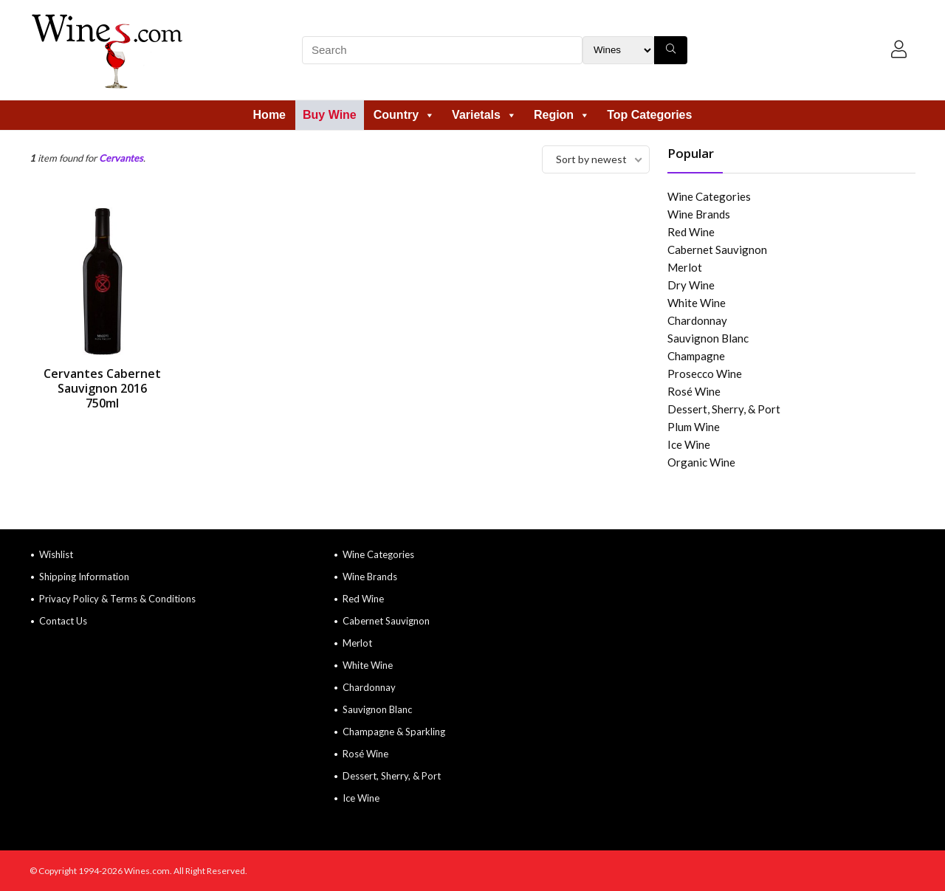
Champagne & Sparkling (394, 731)
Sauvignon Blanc (708, 338)
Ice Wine (688, 444)
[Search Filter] (618, 50)
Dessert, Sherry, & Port (723, 409)
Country (404, 115)
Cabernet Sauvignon (717, 249)
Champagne (696, 355)
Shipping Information (84, 576)
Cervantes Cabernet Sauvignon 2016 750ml (102, 388)
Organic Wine (701, 462)
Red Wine (691, 231)
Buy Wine (330, 115)
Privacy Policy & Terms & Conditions (117, 599)
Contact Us (63, 621)
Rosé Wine (694, 391)
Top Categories (649, 115)
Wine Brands (698, 214)
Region (562, 115)
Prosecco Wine (704, 373)
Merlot (684, 267)
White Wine (696, 302)
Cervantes (121, 158)
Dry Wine (691, 285)
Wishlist (56, 554)
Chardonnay (697, 320)
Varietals (484, 115)
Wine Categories (709, 196)
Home (269, 115)
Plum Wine (693, 426)
